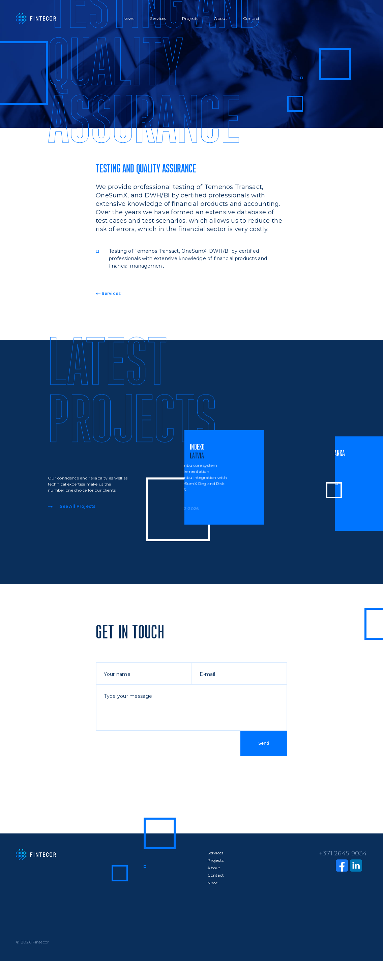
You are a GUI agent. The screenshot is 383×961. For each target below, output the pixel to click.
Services (158, 18)
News (128, 18)
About (220, 18)
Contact (251, 18)
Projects (190, 18)
